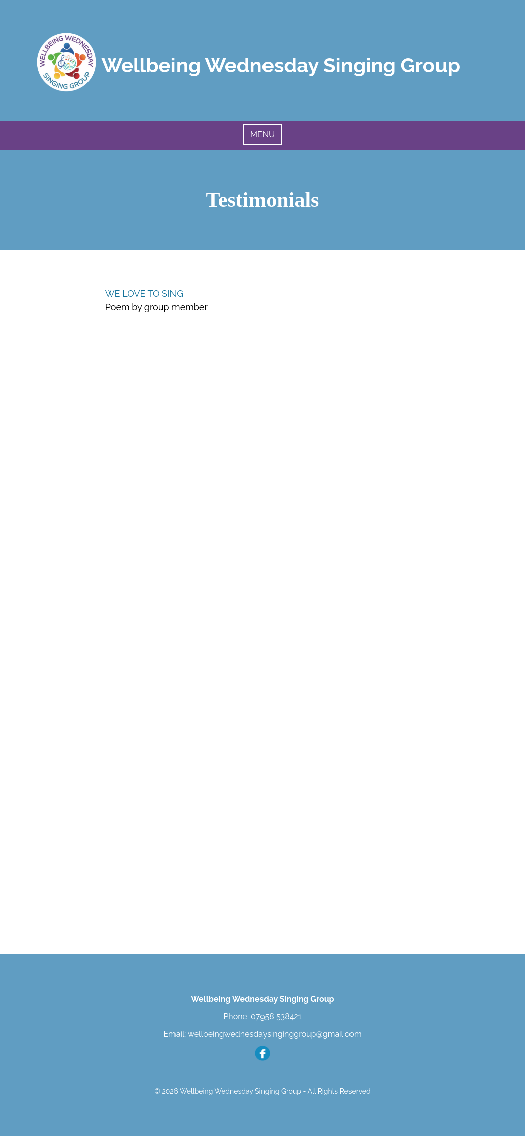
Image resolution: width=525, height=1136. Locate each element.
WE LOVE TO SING (144, 293)
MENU (262, 134)
